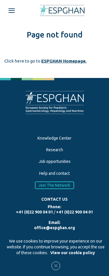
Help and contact (54, 173)
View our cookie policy (72, 252)
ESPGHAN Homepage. (64, 60)
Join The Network (55, 185)
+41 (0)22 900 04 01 (34, 212)
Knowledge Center (54, 138)
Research (54, 149)
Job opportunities (55, 161)
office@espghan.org (54, 227)
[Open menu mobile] (11, 10)
